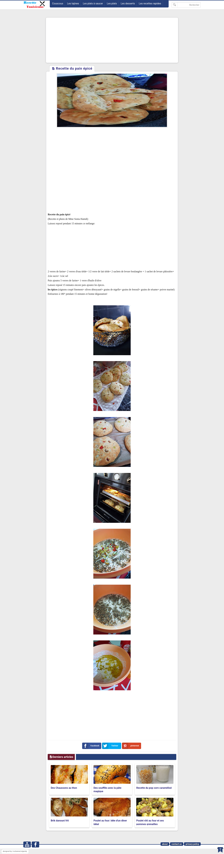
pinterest (131, 746)
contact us (177, 844)
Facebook (91, 746)
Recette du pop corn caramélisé (154, 787)
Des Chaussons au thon (64, 787)
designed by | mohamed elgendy (15, 851)
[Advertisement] (112, 40)
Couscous (57, 3)
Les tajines (73, 3)
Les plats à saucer (93, 3)
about (165, 844)
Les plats (112, 3)
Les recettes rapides (150, 3)
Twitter (110, 746)
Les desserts (128, 3)
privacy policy (192, 844)
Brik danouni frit (60, 820)
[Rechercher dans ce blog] (186, 4)
